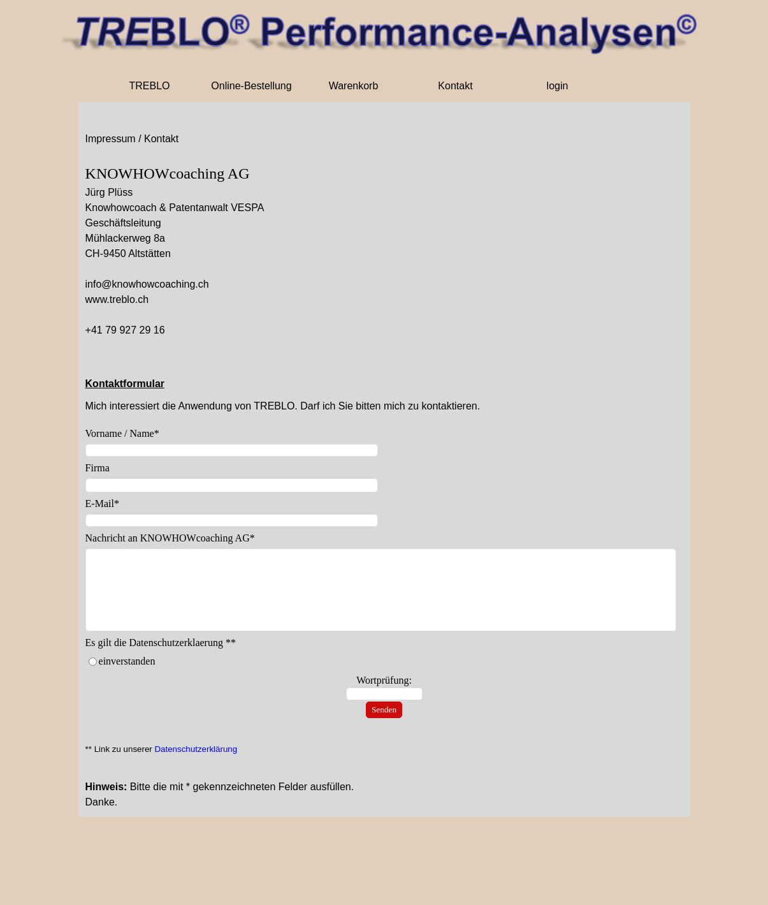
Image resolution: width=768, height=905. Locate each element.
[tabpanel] (384, 250)
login (558, 85)
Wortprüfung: (384, 680)
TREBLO (149, 85)
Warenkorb (354, 85)
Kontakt (455, 85)
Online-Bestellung (251, 85)
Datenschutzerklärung (195, 749)
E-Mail (102, 503)
